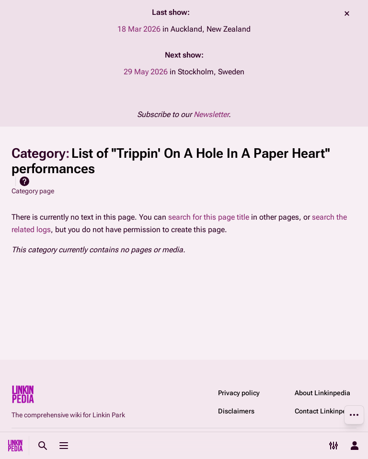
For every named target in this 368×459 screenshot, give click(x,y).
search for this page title (208, 217)
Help (24, 181)
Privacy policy (239, 393)
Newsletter (211, 114)
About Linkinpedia (322, 393)
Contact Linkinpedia (325, 411)
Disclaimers (236, 411)
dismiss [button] (347, 13)
